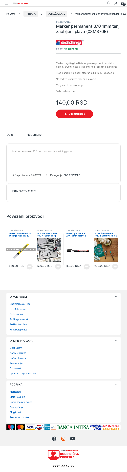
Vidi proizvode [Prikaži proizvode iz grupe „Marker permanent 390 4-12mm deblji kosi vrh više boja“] (58, 266)
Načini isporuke (18, 353)
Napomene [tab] (34, 134)
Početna (10, 13)
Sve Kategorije (18, 309)
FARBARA (31, 13)
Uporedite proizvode (21, 402)
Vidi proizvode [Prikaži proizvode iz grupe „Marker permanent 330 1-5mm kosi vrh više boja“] (87, 266)
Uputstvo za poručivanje (23, 373)
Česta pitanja (16, 407)
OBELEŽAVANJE (56, 13)
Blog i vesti (15, 412)
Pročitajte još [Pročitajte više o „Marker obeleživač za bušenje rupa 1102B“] (30, 266)
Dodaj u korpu (77, 113)
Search (109, 3)
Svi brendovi (16, 314)
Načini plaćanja (18, 358)
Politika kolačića (18, 324)
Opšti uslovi (16, 347)
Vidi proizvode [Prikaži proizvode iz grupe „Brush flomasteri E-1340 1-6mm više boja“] (115, 266)
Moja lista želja (17, 396)
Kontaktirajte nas (18, 329)
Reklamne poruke (19, 417)
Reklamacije (16, 363)
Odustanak (15, 368)
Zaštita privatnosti (19, 319)
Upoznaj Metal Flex (20, 303)
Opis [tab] (9, 134)
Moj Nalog (15, 391)
